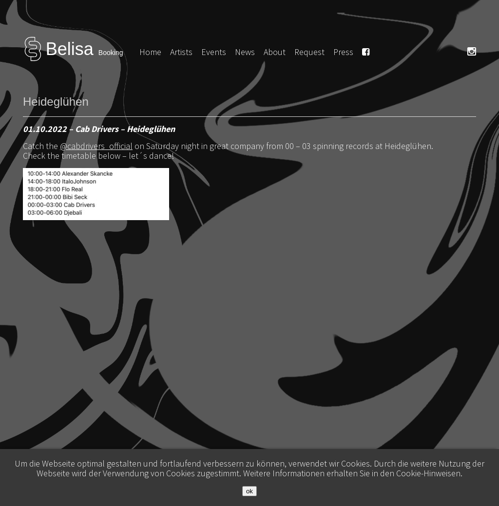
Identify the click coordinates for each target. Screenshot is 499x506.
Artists (181, 51)
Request (309, 51)
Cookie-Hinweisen (428, 473)
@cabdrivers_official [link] (96, 145)
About (275, 51)
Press (343, 51)
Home (150, 51)
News (245, 51)
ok (249, 491)
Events (213, 51)
